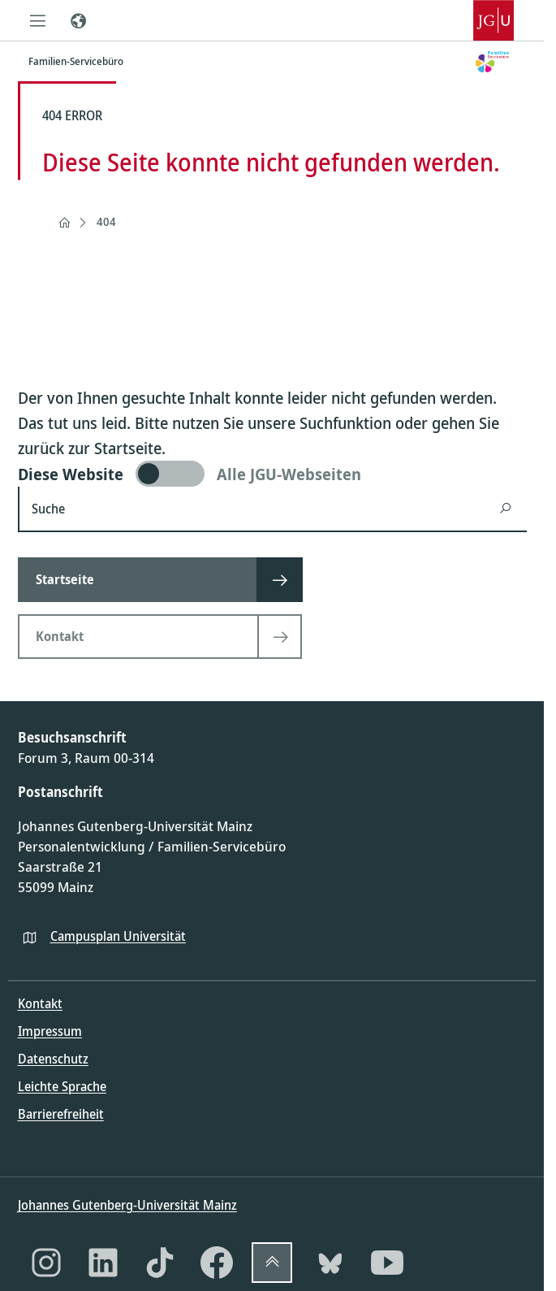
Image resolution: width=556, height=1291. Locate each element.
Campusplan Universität (118, 936)
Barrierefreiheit (61, 1114)
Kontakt (40, 1003)
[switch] (272, 474)
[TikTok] (160, 1262)
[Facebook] (216, 1262)
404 (106, 221)
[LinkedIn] (103, 1262)
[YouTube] (387, 1262)
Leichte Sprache (62, 1086)
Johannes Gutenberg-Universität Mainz (127, 1205)
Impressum (50, 1031)
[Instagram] (46, 1262)
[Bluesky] (330, 1262)
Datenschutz (53, 1059)
